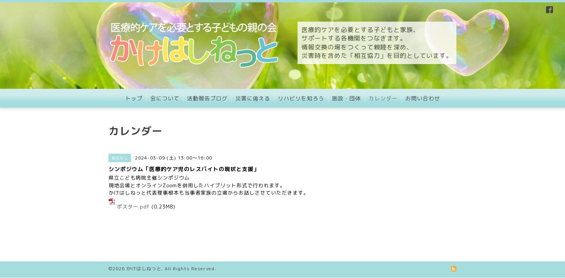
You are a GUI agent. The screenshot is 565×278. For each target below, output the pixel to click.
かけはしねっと (144, 254)
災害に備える (252, 98)
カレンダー (383, 98)
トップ (134, 98)
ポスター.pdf (133, 206)
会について (164, 98)
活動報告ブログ (207, 98)
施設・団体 (346, 98)
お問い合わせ (422, 98)
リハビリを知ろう (301, 98)
